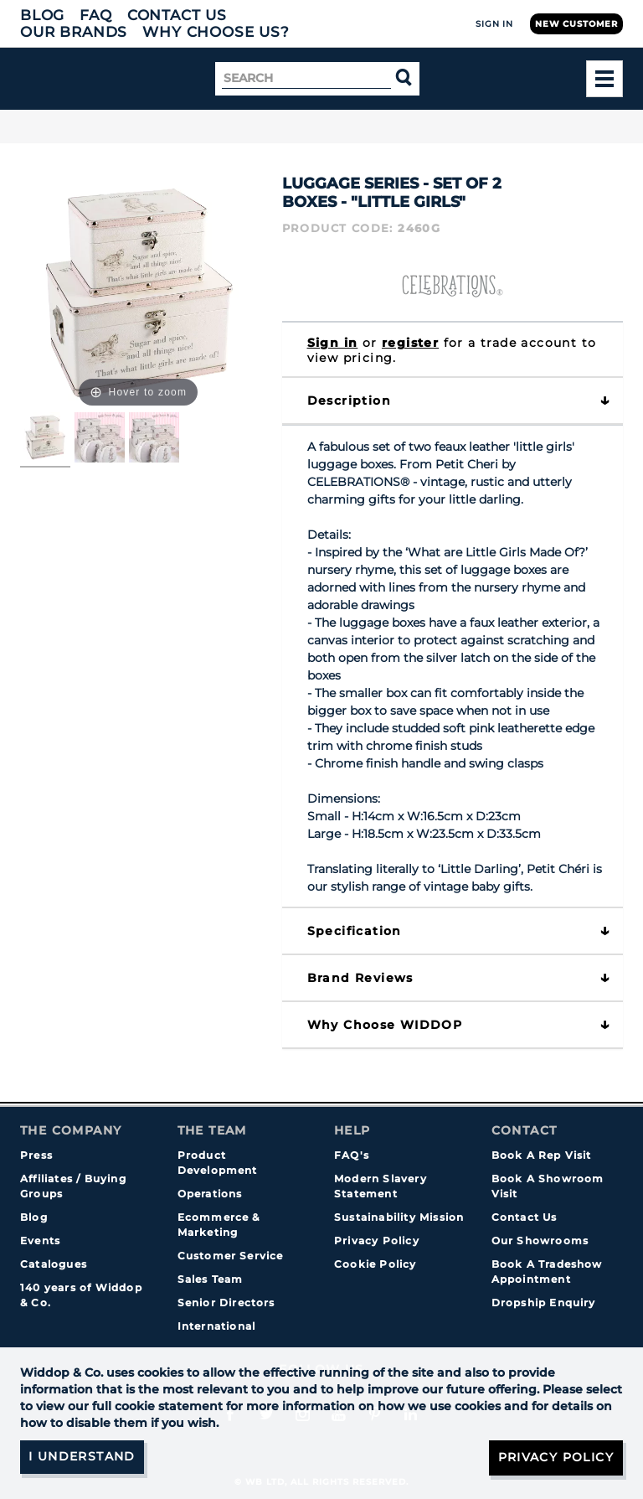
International (216, 1326)
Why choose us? (216, 31)
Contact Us (177, 15)
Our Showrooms (540, 1240)
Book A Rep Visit (541, 1155)
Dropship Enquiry (543, 1302)
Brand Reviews (360, 977)
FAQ (96, 15)
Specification (354, 930)
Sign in (332, 342)
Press (36, 1155)
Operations (210, 1193)
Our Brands (73, 31)
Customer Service (230, 1255)
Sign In (494, 23)
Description (349, 400)
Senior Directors (226, 1302)
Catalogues (53, 1264)
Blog (42, 15)
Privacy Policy (376, 1240)
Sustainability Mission (399, 1217)
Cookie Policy (375, 1264)
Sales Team (210, 1279)
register (410, 342)
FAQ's (351, 1155)
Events (40, 1240)
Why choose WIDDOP (385, 1024)
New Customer (576, 23)
